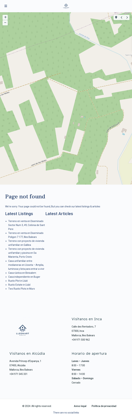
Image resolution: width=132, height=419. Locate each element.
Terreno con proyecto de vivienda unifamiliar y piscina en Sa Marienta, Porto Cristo (26, 253)
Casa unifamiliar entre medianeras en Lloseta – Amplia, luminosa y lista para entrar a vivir (26, 265)
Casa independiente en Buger (24, 276)
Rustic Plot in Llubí (18, 280)
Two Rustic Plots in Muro (21, 288)
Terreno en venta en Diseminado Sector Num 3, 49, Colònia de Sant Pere (26, 225)
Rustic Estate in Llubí (19, 284)
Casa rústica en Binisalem (22, 272)
